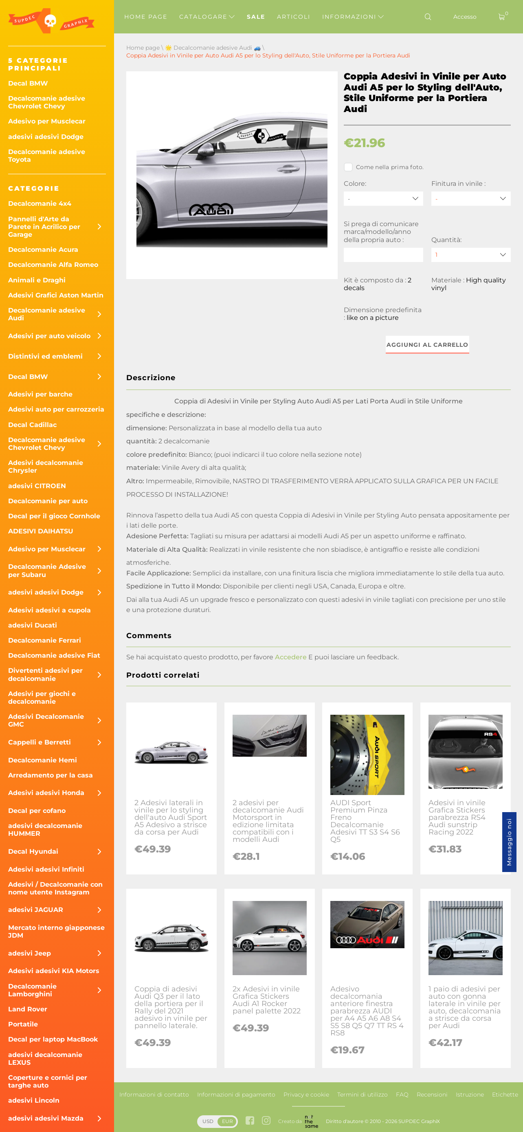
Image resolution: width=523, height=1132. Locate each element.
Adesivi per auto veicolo (49, 336)
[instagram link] (266, 1121)
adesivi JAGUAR (35, 910)
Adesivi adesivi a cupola (49, 610)
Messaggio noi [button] (509, 842)
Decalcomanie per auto (48, 501)
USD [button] (207, 1121)
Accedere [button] (291, 657)
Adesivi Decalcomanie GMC (46, 720)
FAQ (402, 1094)
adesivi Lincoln (33, 1100)
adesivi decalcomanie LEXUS (45, 1058)
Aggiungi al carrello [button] (427, 344)
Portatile (23, 1024)
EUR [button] (227, 1121)
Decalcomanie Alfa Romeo (53, 265)
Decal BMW (28, 83)
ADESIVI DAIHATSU (40, 531)
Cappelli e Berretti (39, 742)
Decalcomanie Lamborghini (32, 990)
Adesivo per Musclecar (47, 121)
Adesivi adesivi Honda (46, 793)
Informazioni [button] (353, 16)
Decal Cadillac (32, 425)
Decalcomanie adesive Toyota (46, 155)
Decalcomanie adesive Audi (46, 314)
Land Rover (27, 1009)
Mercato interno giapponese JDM (56, 931)
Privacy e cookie (306, 1094)
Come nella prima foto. (384, 167)
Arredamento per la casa (50, 775)
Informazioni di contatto (154, 1094)
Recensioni (432, 1094)
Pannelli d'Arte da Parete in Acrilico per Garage (44, 226)
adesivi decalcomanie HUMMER (45, 829)
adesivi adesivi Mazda (46, 1118)
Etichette (505, 1094)
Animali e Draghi (37, 280)
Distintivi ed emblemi (45, 356)
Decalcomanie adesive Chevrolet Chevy (46, 102)
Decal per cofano (37, 811)
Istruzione (470, 1094)
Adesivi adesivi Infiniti (46, 869)
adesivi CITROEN (37, 486)
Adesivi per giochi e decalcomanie (42, 697)
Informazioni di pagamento (236, 1094)
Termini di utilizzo (362, 1094)
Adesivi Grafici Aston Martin (55, 295)
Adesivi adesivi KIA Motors (53, 971)
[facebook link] (250, 1121)
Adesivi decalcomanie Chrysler (45, 466)
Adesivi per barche (40, 394)
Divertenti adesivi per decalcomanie (45, 674)
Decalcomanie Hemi (42, 760)
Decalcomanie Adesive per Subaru (47, 570)
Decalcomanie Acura (43, 249)
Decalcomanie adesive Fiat (54, 655)
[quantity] (471, 255)
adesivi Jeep (29, 953)
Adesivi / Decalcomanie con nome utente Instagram (55, 888)
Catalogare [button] (207, 16)
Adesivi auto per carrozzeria (56, 409)
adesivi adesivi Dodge (46, 137)
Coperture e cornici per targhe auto (47, 1081)
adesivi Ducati (32, 625)
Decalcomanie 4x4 (39, 203)
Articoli (293, 16)
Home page (145, 16)
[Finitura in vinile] (471, 199)
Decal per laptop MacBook (53, 1039)
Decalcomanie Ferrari (44, 640)
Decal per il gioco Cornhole (54, 516)
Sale (256, 16)
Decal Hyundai (33, 851)
